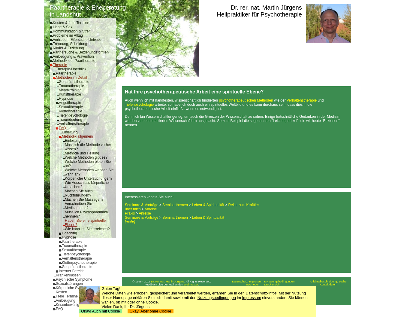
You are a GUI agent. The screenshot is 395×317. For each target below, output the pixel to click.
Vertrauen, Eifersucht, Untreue (77, 40)
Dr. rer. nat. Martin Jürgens (266, 7)
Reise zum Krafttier (243, 205)
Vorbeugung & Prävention (73, 56)
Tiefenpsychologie (73, 115)
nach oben (253, 284)
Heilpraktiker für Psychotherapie (259, 14)
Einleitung (70, 132)
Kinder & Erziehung (68, 48)
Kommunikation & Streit (71, 31)
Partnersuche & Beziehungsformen (81, 52)
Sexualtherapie (71, 107)
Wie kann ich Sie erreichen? (87, 229)
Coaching (69, 233)
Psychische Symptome (74, 279)
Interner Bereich (71, 271)
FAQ (62, 128)
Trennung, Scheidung (70, 44)
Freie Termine (67, 296)
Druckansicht (272, 284)
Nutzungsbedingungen (217, 297)
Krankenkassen (68, 275)
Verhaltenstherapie (74, 124)
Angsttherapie (70, 103)
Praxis (130, 213)
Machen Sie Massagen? (84, 199)
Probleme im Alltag (68, 35)
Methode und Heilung (82, 153)
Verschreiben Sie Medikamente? (78, 206)
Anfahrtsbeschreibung (323, 281)
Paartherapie (66, 73)
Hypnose (66, 98)
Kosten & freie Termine (71, 23)
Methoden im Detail (71, 77)
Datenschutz (240, 281)
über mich (133, 209)
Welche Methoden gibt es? (86, 157)
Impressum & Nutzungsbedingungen (271, 281)
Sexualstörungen (69, 284)
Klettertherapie (70, 111)
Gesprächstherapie (74, 82)
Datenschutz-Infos (261, 293)
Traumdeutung (70, 119)
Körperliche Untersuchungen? (89, 178)
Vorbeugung (65, 300)
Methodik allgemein (77, 136)
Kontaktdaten (328, 284)
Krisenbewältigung (70, 305)
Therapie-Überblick (71, 69)
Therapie (60, 65)
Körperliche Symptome (74, 288)
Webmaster (191, 284)
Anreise (151, 209)
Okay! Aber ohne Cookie (150, 311)
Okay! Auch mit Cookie (100, 311)
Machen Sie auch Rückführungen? (79, 193)
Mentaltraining (70, 90)
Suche (342, 281)
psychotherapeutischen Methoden (246, 100)
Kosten (61, 292)
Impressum (251, 297)
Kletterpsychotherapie (79, 263)
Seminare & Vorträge (141, 205)
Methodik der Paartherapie (74, 61)
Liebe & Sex (62, 27)
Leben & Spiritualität (208, 205)
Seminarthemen (175, 205)
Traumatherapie (71, 86)
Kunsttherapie (70, 94)
